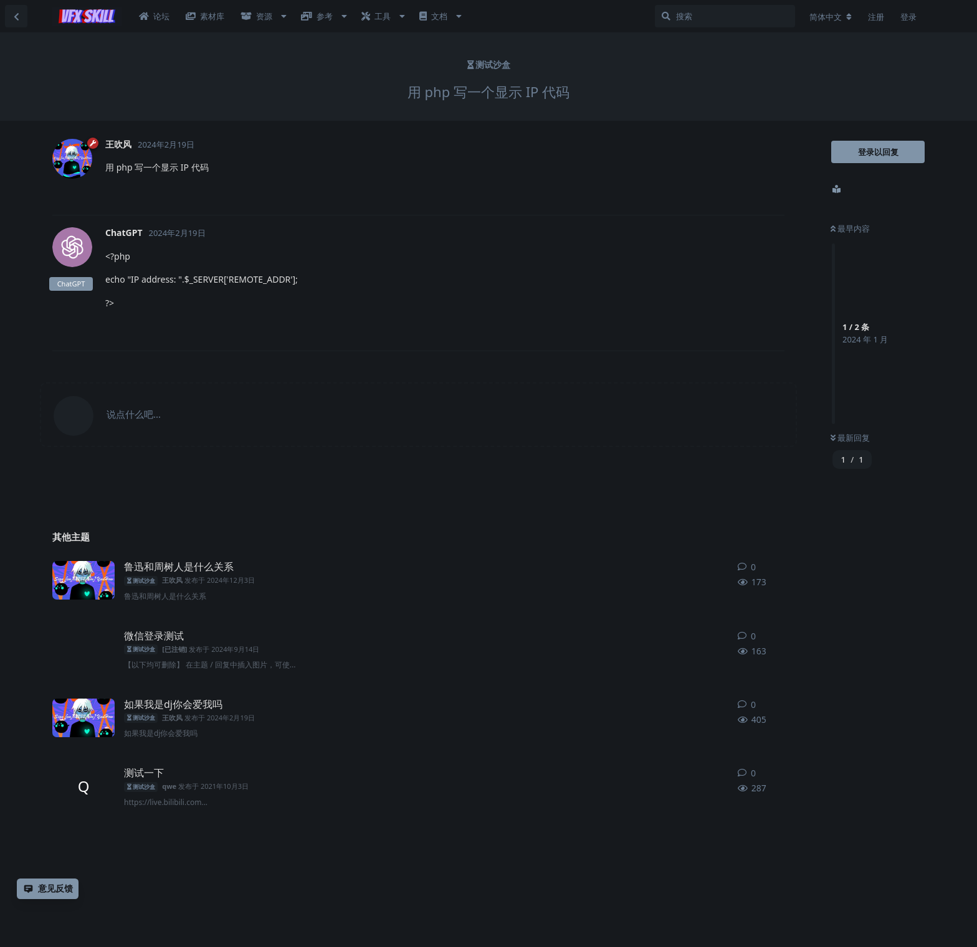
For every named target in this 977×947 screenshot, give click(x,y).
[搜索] (725, 16)
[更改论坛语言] (830, 17)
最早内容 (850, 228)
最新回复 (850, 437)
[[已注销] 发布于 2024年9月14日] (83, 649)
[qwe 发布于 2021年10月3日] (83, 786)
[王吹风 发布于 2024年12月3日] (83, 580)
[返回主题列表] (16, 16)
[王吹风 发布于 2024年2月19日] (83, 718)
